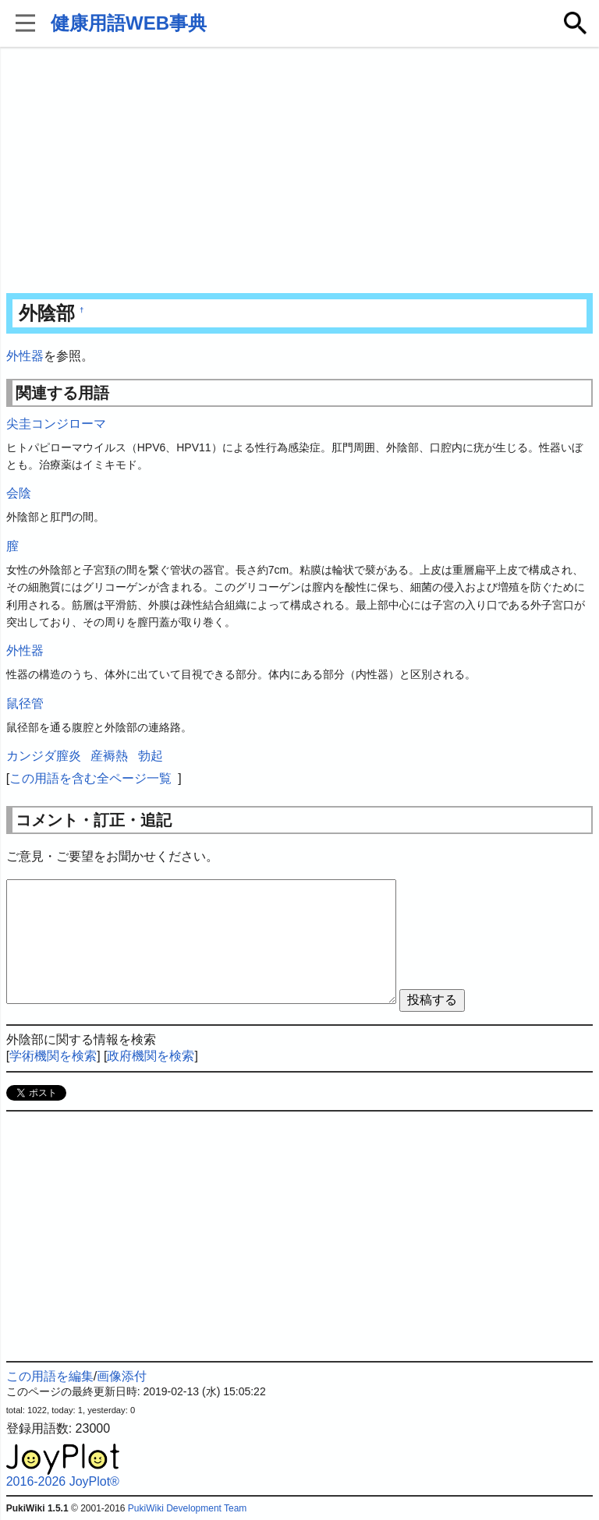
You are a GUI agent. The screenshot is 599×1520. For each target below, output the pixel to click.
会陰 (18, 493)
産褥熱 (109, 755)
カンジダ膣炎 (43, 755)
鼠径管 (25, 703)
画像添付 (122, 1376)
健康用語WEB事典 (129, 23)
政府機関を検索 (150, 1055)
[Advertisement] (300, 171)
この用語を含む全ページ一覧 (90, 778)
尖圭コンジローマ (56, 423)
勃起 (150, 755)
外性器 (25, 355)
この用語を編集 (50, 1376)
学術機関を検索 (53, 1055)
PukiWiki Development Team (187, 1508)
